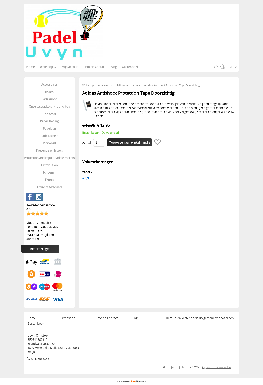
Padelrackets (49, 136)
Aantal (86, 142)
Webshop (48, 67)
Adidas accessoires (128, 85)
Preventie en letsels (49, 150)
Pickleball (49, 143)
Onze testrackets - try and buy (49, 107)
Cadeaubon (49, 99)
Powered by (131, 381)
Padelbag (49, 129)
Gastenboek (130, 67)
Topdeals (49, 114)
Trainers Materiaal (49, 187)
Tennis (49, 180)
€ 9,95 (86, 178)
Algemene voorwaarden (217, 318)
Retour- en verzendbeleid (183, 318)
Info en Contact (95, 67)
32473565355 (40, 359)
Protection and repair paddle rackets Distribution (49, 161)
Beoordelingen (40, 249)
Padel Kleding (49, 121)
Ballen (49, 92)
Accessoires (49, 85)
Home (30, 67)
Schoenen (49, 172)
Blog (114, 67)
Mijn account (70, 67)
